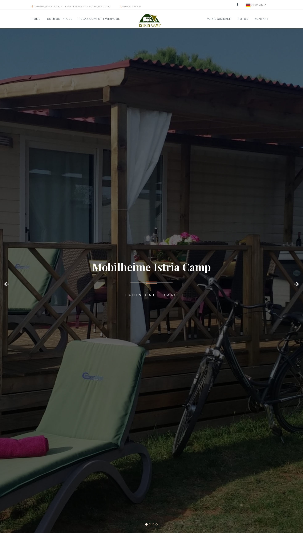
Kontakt (261, 18)
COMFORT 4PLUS (59, 18)
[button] (7, 288)
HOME (36, 18)
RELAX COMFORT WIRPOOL (99, 18)
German (256, 5)
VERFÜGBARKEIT (219, 18)
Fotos (243, 18)
